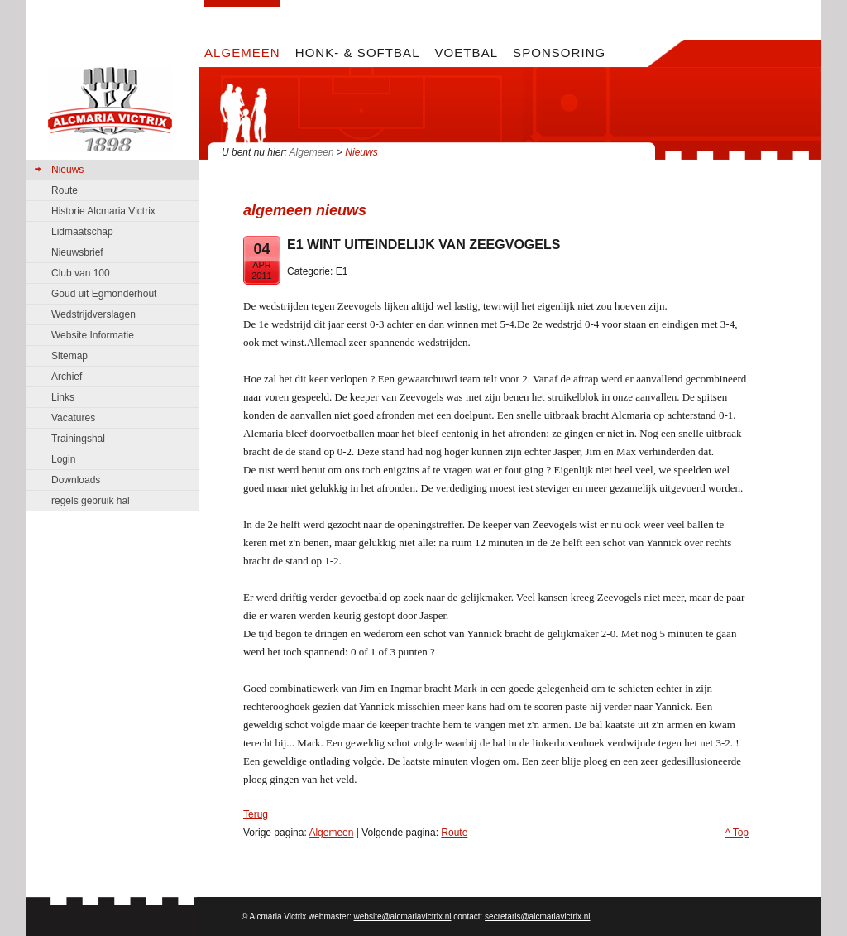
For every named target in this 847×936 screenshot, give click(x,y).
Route (454, 832)
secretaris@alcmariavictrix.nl (537, 916)
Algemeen (312, 152)
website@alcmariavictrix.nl (403, 916)
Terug (255, 814)
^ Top (737, 832)
